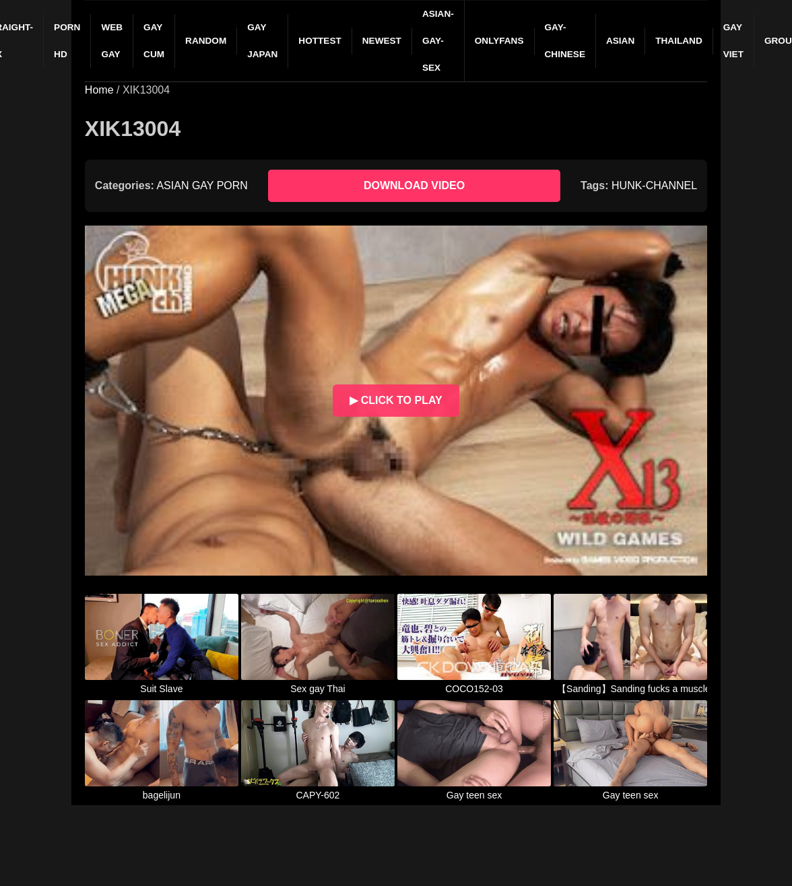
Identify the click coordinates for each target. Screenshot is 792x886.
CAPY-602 (317, 795)
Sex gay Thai (317, 688)
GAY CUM (153, 40)
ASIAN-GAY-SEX (438, 41)
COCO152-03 (474, 688)
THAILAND (678, 41)
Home (99, 90)
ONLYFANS (499, 41)
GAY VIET (733, 40)
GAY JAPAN (262, 40)
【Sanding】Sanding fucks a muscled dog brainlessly (630, 688)
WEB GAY (112, 40)
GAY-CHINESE (565, 40)
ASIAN (620, 41)
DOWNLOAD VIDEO (414, 185)
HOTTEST (319, 41)
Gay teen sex (474, 795)
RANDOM (205, 41)
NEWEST (381, 41)
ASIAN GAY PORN (201, 185)
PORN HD (67, 40)
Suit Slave (161, 688)
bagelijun (161, 795)
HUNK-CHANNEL (654, 185)
